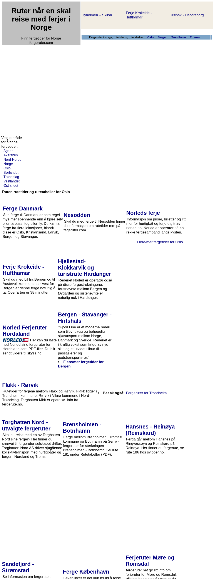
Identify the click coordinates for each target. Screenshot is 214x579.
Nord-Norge (12, 159)
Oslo (7, 168)
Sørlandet (10, 172)
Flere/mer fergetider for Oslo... (161, 242)
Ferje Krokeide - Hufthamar (138, 15)
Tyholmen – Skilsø (97, 15)
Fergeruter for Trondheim (146, 393)
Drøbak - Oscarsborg (187, 15)
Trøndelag (11, 177)
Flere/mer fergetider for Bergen (81, 364)
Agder (8, 151)
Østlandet (10, 185)
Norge (8, 164)
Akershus (10, 155)
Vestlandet (11, 181)
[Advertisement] (41, 87)
